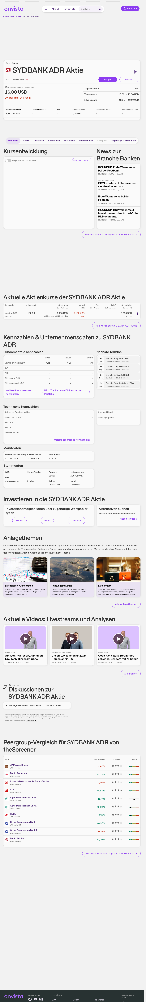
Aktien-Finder (129, 518)
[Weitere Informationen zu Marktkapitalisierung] (13, 113)
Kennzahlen (54, 140)
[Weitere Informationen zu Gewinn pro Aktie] (76, 113)
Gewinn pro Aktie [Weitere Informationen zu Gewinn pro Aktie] (78, 109)
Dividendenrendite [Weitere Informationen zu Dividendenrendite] (39, 109)
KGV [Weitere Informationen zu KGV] (59, 109)
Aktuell (55, 8)
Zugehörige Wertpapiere (123, 140)
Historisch (69, 140)
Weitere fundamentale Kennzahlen (25, 392)
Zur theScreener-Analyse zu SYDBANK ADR (111, 853)
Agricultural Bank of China (23, 797)
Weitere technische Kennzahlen (72, 439)
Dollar (76, 999)
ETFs (47, 520)
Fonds (19, 520)
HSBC (13, 813)
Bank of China (17, 838)
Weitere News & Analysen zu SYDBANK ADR (111, 234)
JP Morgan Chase (19, 765)
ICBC (13, 789)
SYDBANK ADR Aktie (31, 17)
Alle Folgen (130, 673)
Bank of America (18, 773)
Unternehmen (86, 140)
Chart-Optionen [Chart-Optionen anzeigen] (82, 160)
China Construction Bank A (23, 830)
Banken (15, 63)
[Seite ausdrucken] (136, 72)
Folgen (107, 79)
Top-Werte (99, 999)
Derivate (76, 520)
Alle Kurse (39, 140)
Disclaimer (31, 720)
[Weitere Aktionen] (137, 313)
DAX (54, 999)
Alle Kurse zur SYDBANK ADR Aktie (116, 325)
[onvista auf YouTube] (35, 1000)
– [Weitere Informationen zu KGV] (57, 113)
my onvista (69, 8)
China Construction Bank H (23, 822)
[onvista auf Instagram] (41, 1000)
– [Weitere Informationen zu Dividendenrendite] (32, 113)
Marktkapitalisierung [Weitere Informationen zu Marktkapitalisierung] (13, 109)
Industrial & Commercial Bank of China (29, 781)
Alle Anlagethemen (126, 604)
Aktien (18, 17)
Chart (26, 140)
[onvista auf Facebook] (30, 1000)
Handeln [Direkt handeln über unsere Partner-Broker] (129, 79)
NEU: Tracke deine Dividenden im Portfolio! (67, 392)
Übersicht (13, 140)
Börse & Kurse (8, 17)
